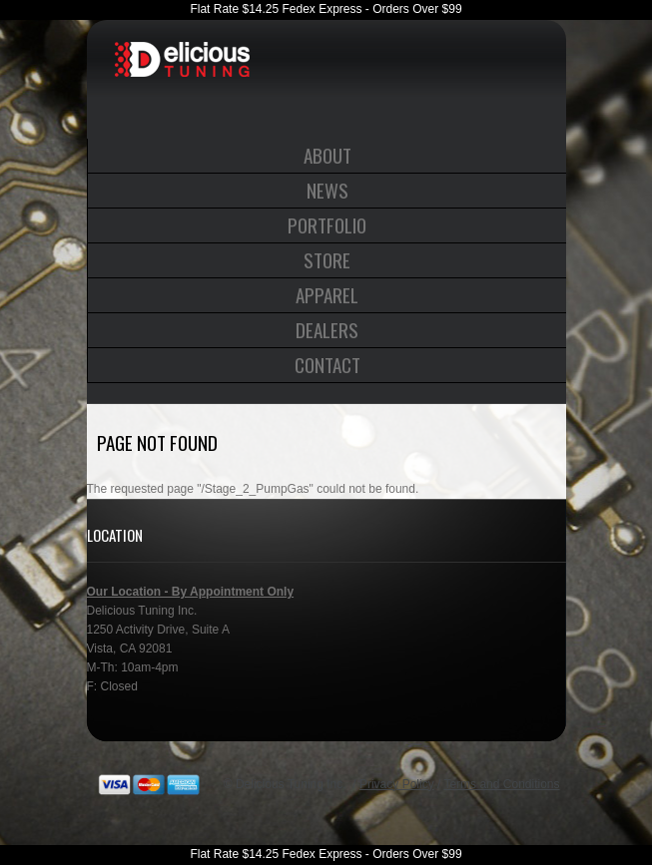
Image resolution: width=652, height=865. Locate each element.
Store (327, 259)
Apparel (327, 294)
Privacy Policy (396, 784)
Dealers (327, 329)
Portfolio (327, 224)
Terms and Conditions (501, 784)
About (327, 155)
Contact (327, 364)
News (327, 190)
